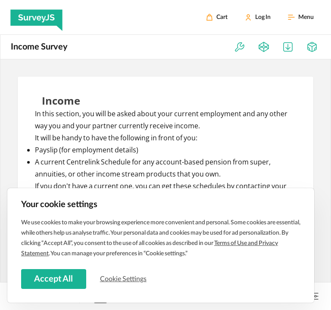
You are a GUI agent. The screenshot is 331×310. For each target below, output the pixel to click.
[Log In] (258, 17)
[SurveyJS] (36, 17)
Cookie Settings (124, 278)
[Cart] (217, 17)
